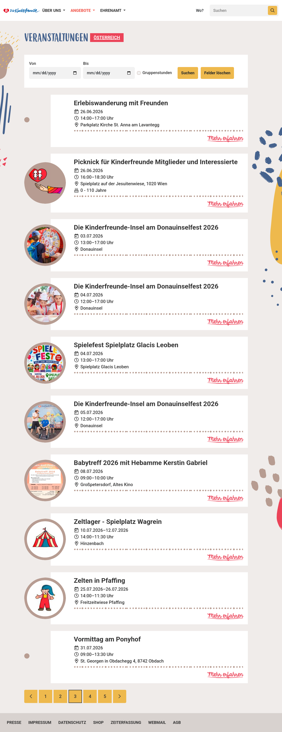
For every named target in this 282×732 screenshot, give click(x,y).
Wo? (200, 10)
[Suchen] (238, 10)
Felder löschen (217, 73)
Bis (86, 63)
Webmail (157, 722)
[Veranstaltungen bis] (109, 73)
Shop (98, 722)
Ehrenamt (111, 10)
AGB (177, 722)
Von (32, 63)
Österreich (107, 37)
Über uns (52, 10)
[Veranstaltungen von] (55, 73)
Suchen (187, 73)
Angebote (81, 10)
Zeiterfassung (126, 722)
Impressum (39, 722)
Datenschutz (72, 722)
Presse (14, 722)
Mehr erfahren (225, 138)
